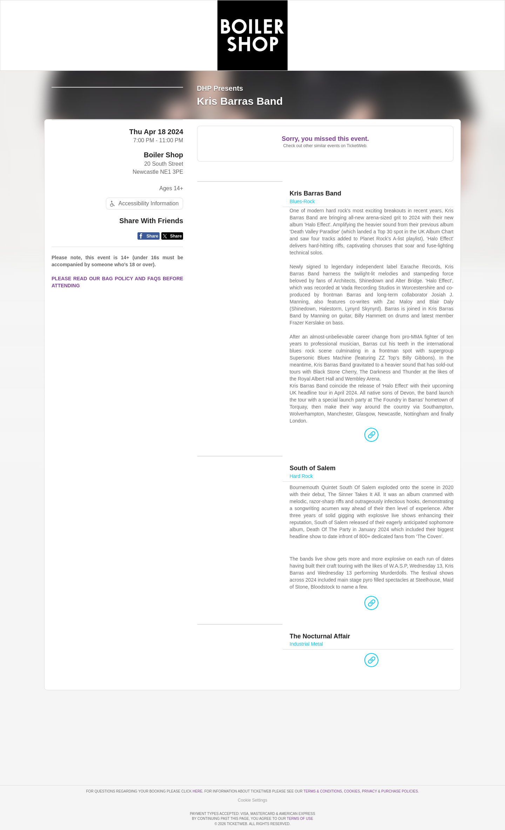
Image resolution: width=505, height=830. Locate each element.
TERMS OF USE (300, 819)
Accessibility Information (143, 258)
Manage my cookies (252, 780)
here (197, 771)
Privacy (369, 771)
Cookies (352, 771)
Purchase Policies (399, 771)
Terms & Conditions (322, 771)
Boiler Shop (163, 209)
